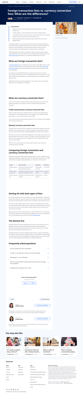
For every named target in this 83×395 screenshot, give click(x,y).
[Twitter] (9, 389)
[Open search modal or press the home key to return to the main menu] (79, 2)
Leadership (8, 369)
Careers (7, 377)
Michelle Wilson (20, 17)
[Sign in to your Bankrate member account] (73, 2)
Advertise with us (21, 374)
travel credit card (36, 215)
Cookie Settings (33, 369)
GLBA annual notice (33, 382)
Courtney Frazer (65, 354)
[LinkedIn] (13, 389)
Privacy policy (32, 367)
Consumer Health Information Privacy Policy (37, 374)
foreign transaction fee (15, 64)
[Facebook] (6, 389)
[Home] (5, 2)
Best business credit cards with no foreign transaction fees (32, 351)
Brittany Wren (27, 17)
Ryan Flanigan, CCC (29, 354)
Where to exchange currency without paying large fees (68, 351)
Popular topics (20, 372)
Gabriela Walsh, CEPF (37, 17)
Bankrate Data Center (10, 374)
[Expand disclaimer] (76, 37)
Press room (8, 372)
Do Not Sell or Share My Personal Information (38, 372)
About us (7, 367)
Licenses (31, 387)
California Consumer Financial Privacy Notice (37, 384)
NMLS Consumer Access (68, 383)
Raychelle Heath (11, 354)
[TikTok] (18, 389)
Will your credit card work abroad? (48, 351)
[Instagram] (11, 389)
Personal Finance (10, 6)
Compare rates (20, 367)
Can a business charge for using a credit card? (13, 351)
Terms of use (32, 379)
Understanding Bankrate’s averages (36, 377)
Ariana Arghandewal (48, 354)
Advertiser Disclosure (72, 6)
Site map (7, 379)
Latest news (20, 369)
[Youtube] (15, 389)
